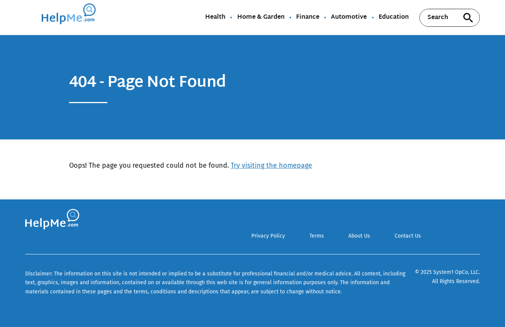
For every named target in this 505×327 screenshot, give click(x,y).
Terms (316, 236)
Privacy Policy (268, 236)
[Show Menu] (30, 16)
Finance (307, 18)
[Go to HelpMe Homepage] (70, 17)
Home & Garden (261, 18)
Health (215, 18)
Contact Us (408, 236)
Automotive (349, 18)
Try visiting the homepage (271, 165)
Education (394, 18)
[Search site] (468, 17)
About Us (359, 236)
